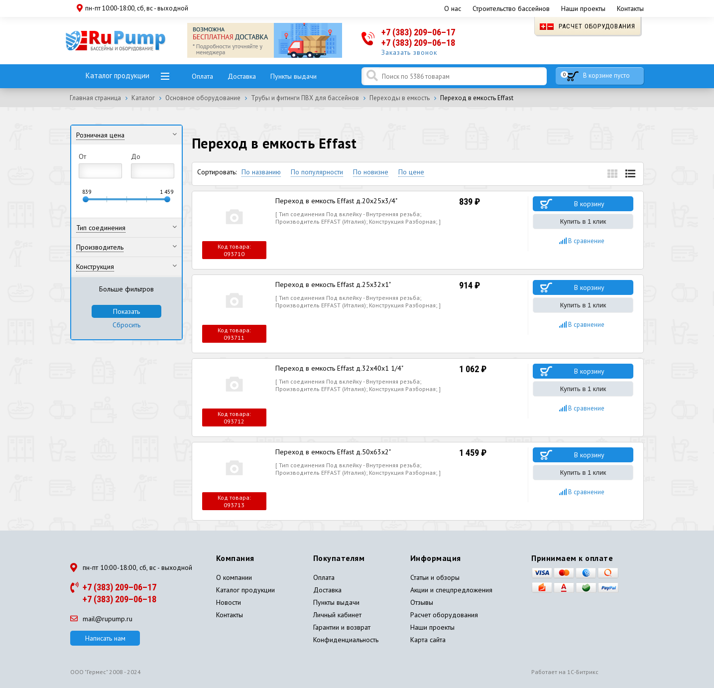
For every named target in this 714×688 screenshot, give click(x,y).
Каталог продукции (117, 75)
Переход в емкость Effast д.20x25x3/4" (336, 200)
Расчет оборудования (587, 26)
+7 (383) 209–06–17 (418, 32)
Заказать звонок (409, 52)
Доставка (242, 76)
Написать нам (105, 638)
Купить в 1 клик (583, 221)
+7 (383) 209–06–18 (418, 42)
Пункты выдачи (293, 76)
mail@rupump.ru (101, 618)
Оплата (202, 76)
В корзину (589, 203)
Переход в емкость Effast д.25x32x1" (333, 284)
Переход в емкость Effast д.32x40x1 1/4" (339, 368)
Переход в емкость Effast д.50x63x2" (333, 451)
